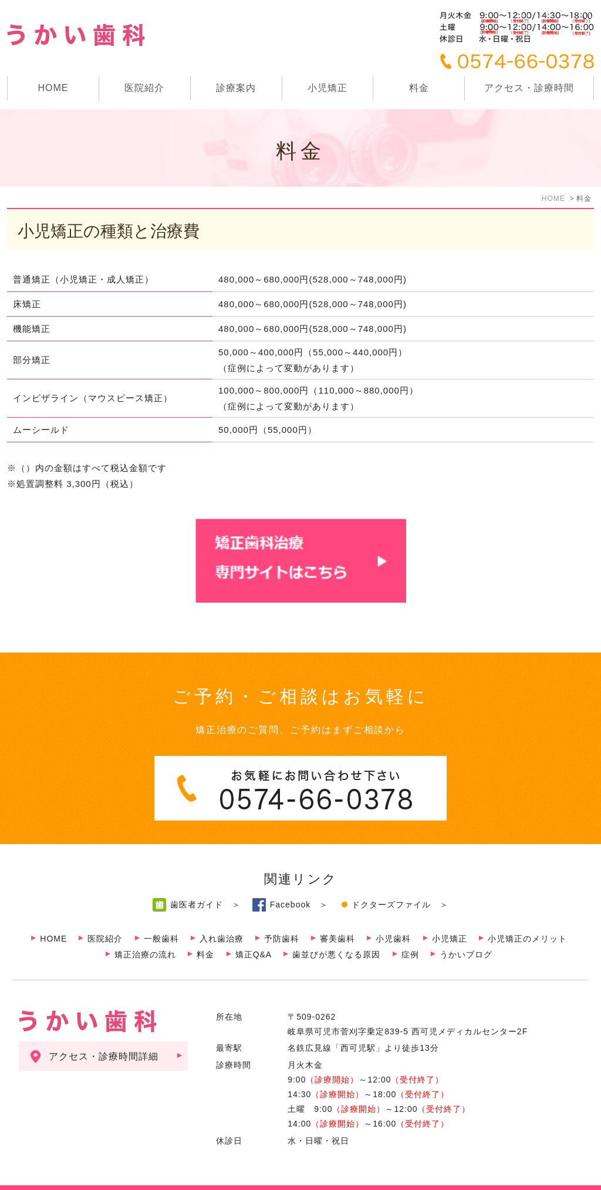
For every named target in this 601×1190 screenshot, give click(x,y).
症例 (410, 931)
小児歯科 (393, 915)
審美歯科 (337, 915)
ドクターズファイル (391, 881)
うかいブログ (466, 931)
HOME (53, 88)
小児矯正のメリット (527, 915)
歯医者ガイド (196, 881)
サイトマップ (59, 1176)
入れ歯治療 (222, 915)
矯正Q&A (253, 931)
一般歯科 (161, 915)
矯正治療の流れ (145, 931)
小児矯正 (327, 88)
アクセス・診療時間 (529, 88)
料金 (419, 88)
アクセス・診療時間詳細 (103, 1033)
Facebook (290, 881)
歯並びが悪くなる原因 (336, 931)
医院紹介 (105, 915)
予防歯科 (281, 915)
